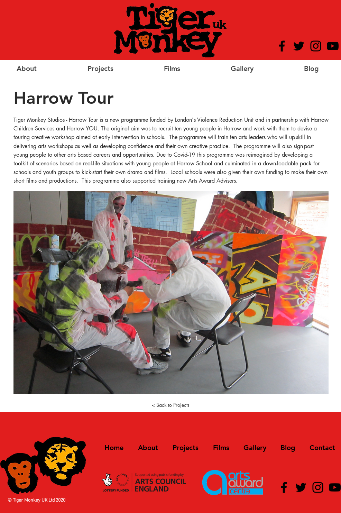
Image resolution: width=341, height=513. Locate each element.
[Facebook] (282, 46)
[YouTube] (332, 46)
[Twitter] (299, 46)
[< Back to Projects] (170, 405)
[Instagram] (315, 46)
